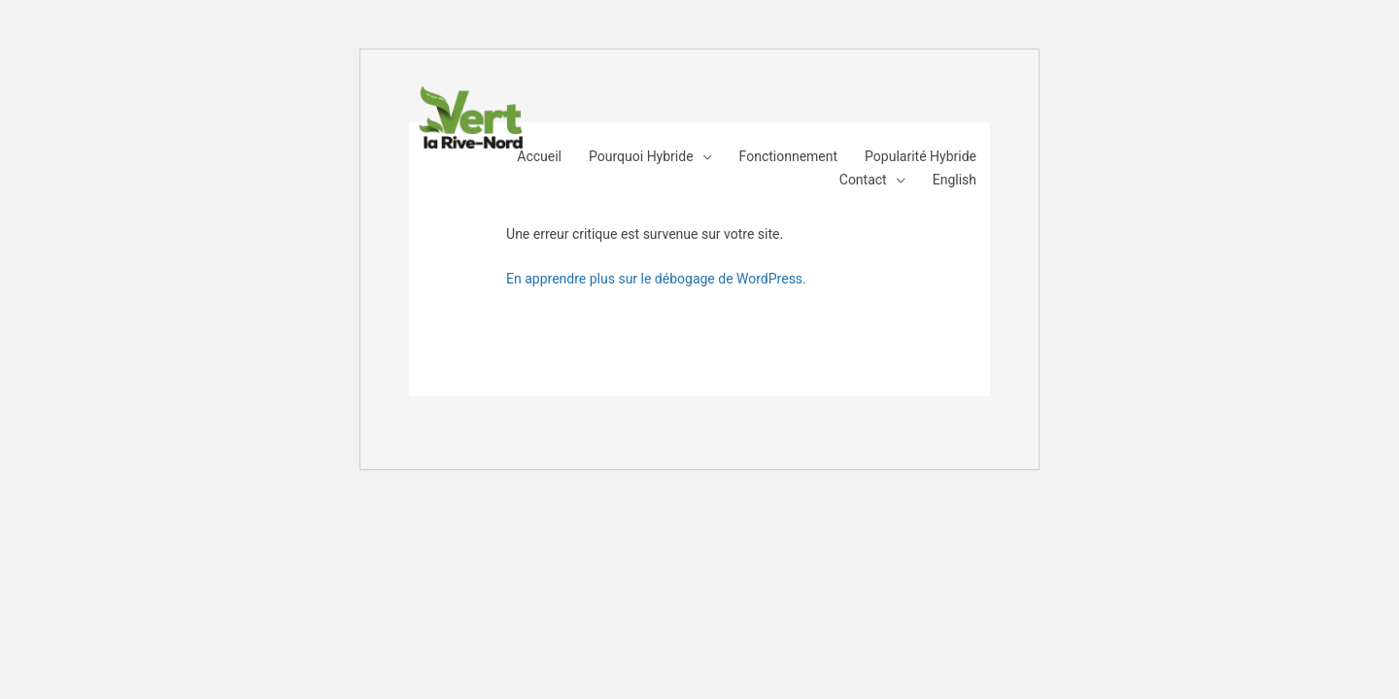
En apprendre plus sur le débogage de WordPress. (656, 278)
